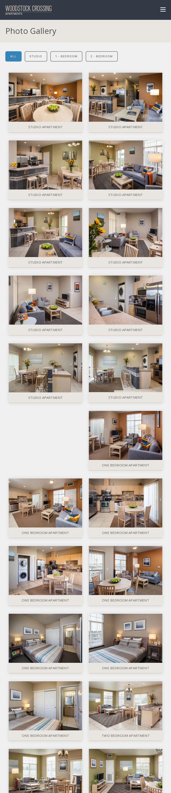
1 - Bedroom (66, 56)
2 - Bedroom (102, 56)
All (13, 56)
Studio (36, 56)
